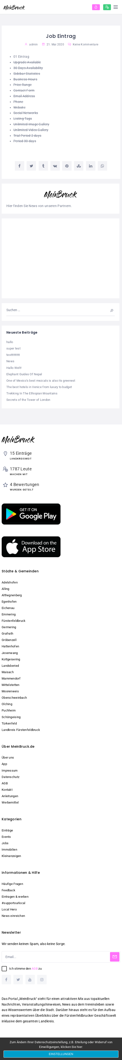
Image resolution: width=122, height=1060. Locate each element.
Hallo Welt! (13, 368)
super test (13, 348)
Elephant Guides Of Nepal (24, 374)
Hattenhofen (10, 646)
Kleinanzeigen (11, 856)
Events (6, 837)
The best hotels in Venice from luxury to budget (39, 387)
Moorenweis (10, 691)
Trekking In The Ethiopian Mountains (31, 393)
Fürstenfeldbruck (13, 621)
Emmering (9, 614)
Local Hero (9, 909)
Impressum (10, 770)
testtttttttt (13, 355)
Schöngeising (11, 717)
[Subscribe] (114, 957)
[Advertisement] (60, 258)
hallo (9, 342)
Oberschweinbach (14, 697)
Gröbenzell (9, 640)
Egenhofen (9, 601)
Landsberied (10, 665)
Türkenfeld (9, 723)
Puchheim (9, 710)
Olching (7, 704)
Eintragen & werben (15, 896)
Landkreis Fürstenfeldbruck (21, 730)
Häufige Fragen (12, 884)
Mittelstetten (11, 685)
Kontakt (7, 789)
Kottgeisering (11, 659)
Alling (5, 589)
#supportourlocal (13, 903)
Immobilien (9, 849)
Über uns (8, 757)
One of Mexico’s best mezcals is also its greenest (40, 380)
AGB (5, 783)
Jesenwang (10, 653)
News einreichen (13, 916)
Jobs (5, 843)
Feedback (8, 890)
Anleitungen (10, 796)
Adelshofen (10, 582)
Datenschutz (10, 777)
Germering (9, 627)
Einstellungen (61, 1054)
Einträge (7, 830)
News (10, 361)
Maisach (8, 672)
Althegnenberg (12, 595)
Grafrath (7, 633)
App (4, 764)
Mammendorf (11, 678)
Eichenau (8, 608)
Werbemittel (10, 802)
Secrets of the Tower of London (28, 400)
